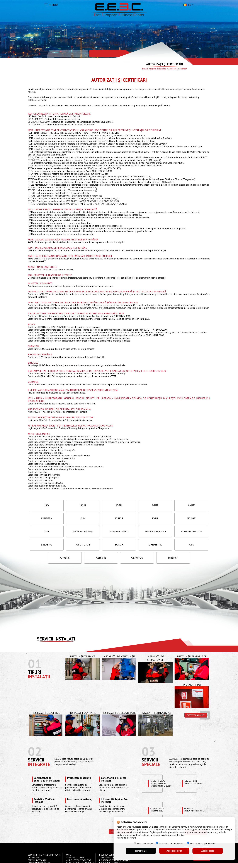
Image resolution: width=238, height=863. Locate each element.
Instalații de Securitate (119, 699)
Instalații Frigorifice (192, 643)
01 (35, 650)
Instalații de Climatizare (155, 645)
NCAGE (134, 518)
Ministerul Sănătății (193, 518)
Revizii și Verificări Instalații (45, 787)
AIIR (74, 544)
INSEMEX (193, 505)
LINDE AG (133, 531)
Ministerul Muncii (44, 531)
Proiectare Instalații (79, 764)
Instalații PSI (192, 671)
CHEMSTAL (44, 544)
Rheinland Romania (74, 531)
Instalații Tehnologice (155, 699)
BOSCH (193, 531)
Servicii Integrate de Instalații (154, 68)
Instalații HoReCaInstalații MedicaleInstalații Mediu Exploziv (162, 770)
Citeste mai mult (196, 702)
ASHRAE (134, 544)
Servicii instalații (56, 626)
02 (35, 738)
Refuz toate (140, 851)
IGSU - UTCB (163, 531)
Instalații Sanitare (82, 699)
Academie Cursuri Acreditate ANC (195, 796)
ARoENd (104, 544)
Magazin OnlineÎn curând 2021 (157, 796)
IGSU (104, 505)
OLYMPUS (164, 544)
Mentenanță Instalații (80, 786)
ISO (44, 505)
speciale (151, 751)
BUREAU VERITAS (104, 531)
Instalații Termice (82, 643)
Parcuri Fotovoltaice (39, 850)
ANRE (163, 505)
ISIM (44, 518)
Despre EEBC (34, 844)
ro (187, 4)
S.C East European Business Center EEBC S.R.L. (66, 858)
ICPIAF (74, 518)
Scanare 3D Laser (75, 844)
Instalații (39, 663)
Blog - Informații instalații (80, 850)
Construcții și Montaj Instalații (113, 766)
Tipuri (34, 659)
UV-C (68, 842)
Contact (70, 852)
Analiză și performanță (169, 843)
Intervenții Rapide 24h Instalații (114, 787)
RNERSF (194, 544)
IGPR (104, 518)
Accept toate (207, 851)
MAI (164, 518)
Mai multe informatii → (128, 837)
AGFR (134, 505)
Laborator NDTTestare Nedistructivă (194, 769)
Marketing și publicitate (201, 843)
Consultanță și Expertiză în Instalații (47, 766)
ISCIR (74, 505)
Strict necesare (143, 843)
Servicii (36, 747)
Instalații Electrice (46, 699)
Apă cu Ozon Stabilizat (78, 847)
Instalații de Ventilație (119, 643)
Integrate (39, 751)
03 (148, 738)
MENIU (53, 5)
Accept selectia (174, 851)
